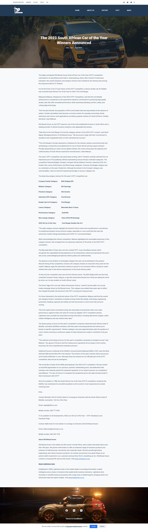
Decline (102, 526)
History (105, 10)
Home (77, 10)
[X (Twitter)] (127, 2)
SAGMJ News (78, 48)
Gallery (35, 2)
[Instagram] (131, 2)
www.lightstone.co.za (76, 478)
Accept (93, 526)
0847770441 (77, 498)
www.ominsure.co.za (82, 459)
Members (28, 2)
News (129, 10)
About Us (90, 10)
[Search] (134, 2)
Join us (42, 2)
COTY (117, 10)
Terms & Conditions (74, 519)
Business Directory (18, 2)
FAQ (47, 2)
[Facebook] (124, 2)
